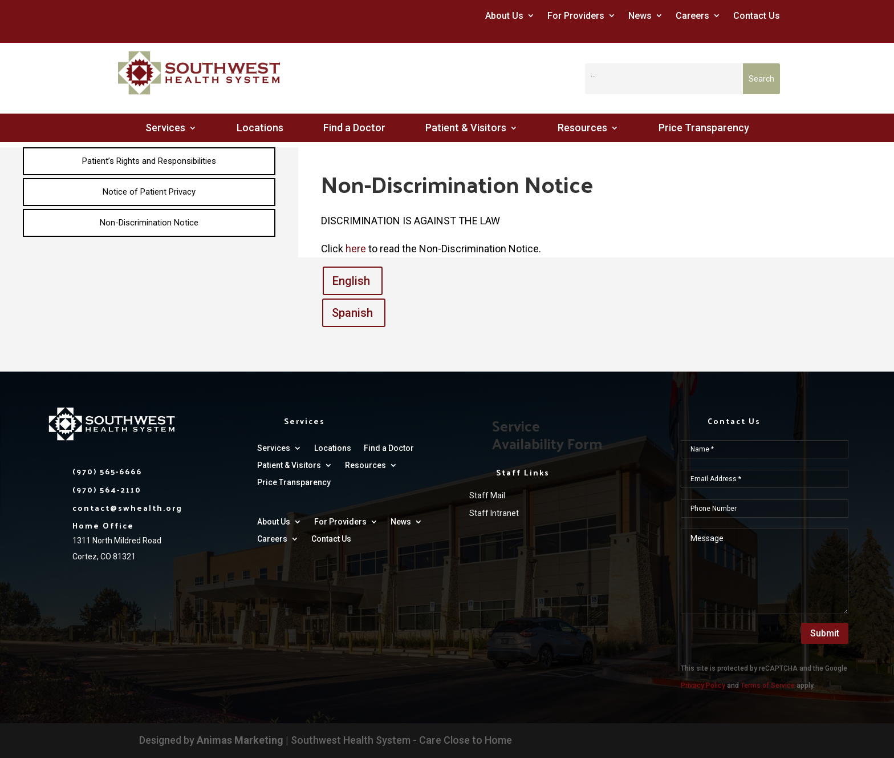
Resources (582, 129)
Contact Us (756, 15)
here (357, 249)
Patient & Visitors (465, 129)
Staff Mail (487, 495)
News (640, 15)
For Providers (575, 15)
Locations (260, 129)
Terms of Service (768, 686)
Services (165, 129)
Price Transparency (704, 129)
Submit (824, 633)
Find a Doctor (354, 129)
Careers (692, 15)
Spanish (352, 313)
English (351, 281)
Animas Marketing (240, 740)
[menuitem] (149, 161)
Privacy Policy (703, 686)
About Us (504, 15)
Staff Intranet (494, 513)
